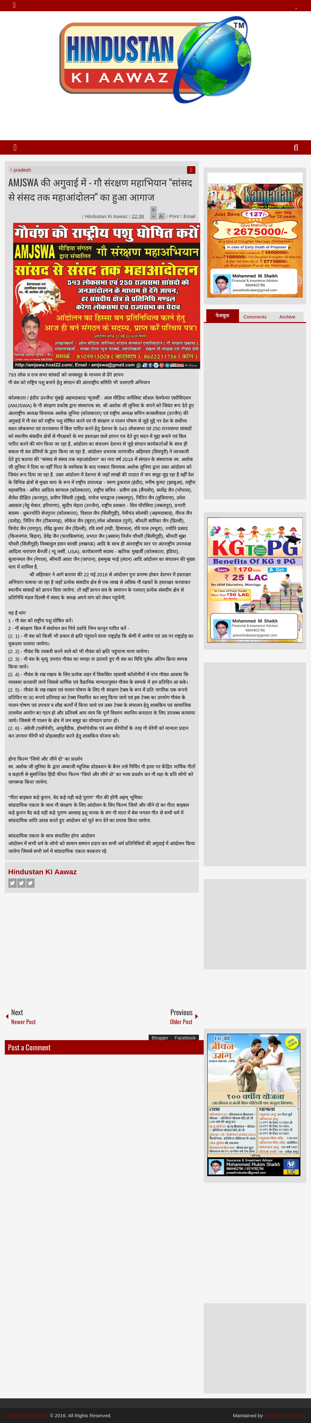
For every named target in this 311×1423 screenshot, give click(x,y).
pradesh (22, 170)
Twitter (21, 883)
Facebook (12, 883)
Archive (287, 316)
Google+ (30, 883)
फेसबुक (222, 315)
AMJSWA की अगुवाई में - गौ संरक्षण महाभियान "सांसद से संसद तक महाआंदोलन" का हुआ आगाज (100, 189)
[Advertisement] (155, 119)
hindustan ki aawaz (285, 1415)
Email (187, 216)
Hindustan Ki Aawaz (107, 216)
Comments (255, 316)
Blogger (160, 1037)
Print (172, 216)
